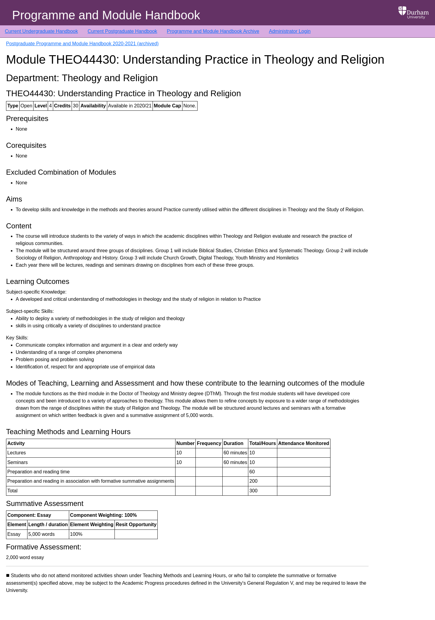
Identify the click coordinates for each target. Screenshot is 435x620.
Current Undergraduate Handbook (41, 31)
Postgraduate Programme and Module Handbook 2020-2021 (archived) (82, 43)
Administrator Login (290, 31)
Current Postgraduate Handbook (122, 31)
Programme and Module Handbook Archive (213, 31)
